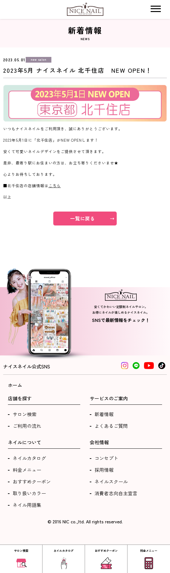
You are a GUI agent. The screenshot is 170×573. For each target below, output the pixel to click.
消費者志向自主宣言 (116, 493)
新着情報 (104, 414)
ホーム (15, 385)
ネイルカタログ (29, 458)
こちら (55, 185)
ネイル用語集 (27, 505)
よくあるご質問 (111, 425)
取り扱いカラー (29, 493)
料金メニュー (27, 469)
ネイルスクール (111, 481)
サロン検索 (24, 414)
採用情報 (104, 469)
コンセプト (106, 458)
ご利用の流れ (27, 425)
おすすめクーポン (32, 481)
